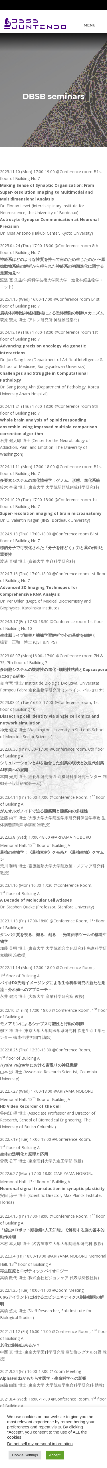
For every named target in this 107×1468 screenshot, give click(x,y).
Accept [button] (54, 1455)
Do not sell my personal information (40, 1444)
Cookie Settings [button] (25, 1455)
